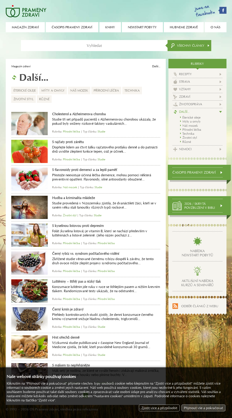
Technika (132, 90)
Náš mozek (79, 90)
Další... (184, 112)
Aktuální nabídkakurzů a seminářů (197, 283)
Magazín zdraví (20, 66)
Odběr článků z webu (199, 306)
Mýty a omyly (53, 90)
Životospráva (190, 104)
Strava (184, 82)
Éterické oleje (24, 90)
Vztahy (185, 89)
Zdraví (184, 97)
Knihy (110, 27)
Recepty (185, 74)
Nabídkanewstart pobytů (197, 253)
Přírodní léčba (106, 90)
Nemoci (185, 149)
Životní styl (23, 99)
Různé (44, 99)
